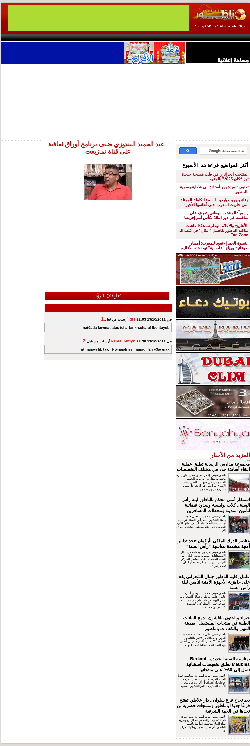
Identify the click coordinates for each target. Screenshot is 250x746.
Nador (218, 37)
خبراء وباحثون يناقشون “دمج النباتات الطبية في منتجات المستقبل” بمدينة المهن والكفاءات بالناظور (216, 623)
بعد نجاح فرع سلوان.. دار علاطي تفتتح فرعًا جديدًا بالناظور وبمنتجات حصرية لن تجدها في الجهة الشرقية (213, 706)
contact (15, 37)
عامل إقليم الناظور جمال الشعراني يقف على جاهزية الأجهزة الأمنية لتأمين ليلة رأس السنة (213, 582)
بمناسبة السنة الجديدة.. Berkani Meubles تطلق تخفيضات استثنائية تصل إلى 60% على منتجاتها (218, 664)
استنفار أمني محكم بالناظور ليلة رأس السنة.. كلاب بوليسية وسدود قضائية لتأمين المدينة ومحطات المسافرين (215, 505)
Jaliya (116, 37)
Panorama (70, 37)
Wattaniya (135, 37)
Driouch (198, 37)
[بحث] (223, 151)
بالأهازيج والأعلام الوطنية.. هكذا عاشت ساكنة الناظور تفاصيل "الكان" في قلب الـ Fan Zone (214, 230)
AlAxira (35, 37)
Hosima (175, 37)
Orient (154, 37)
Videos (95, 37)
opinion (51, 37)
